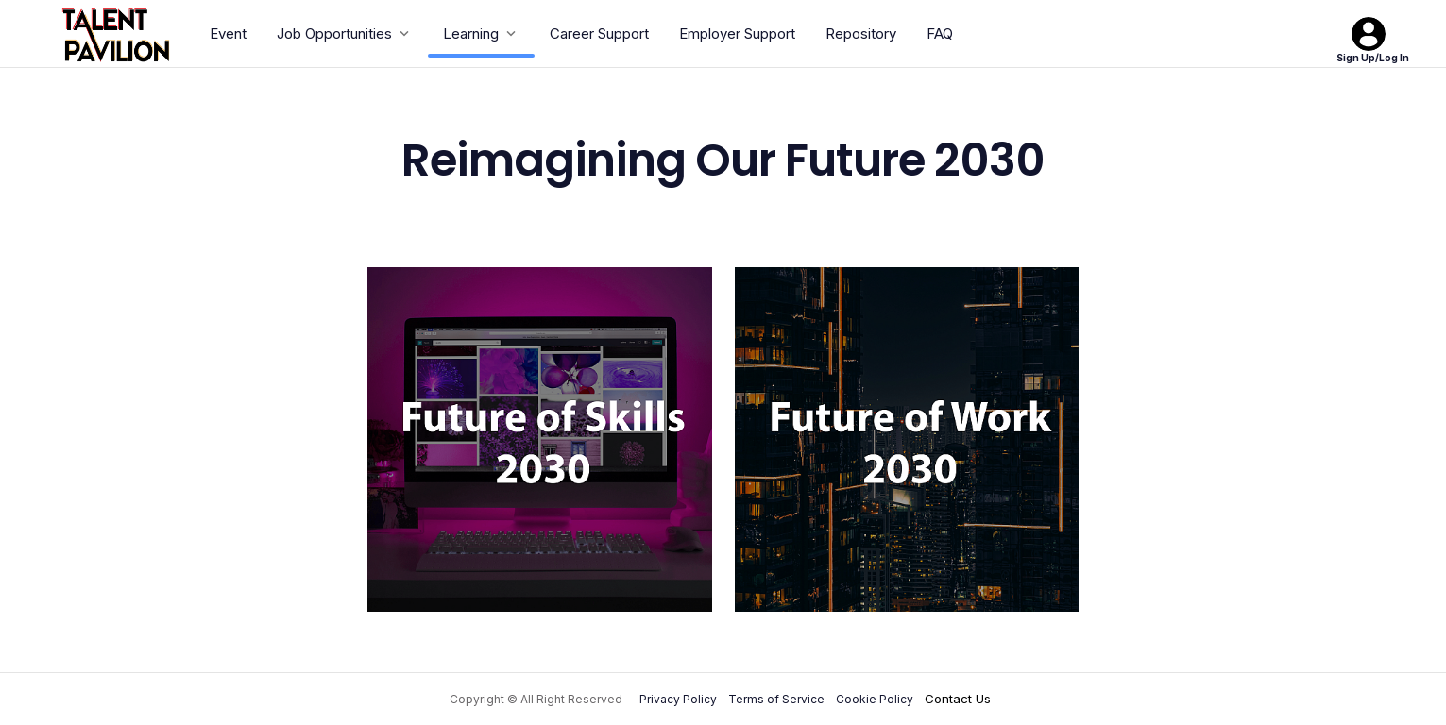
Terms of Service (776, 699)
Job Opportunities (345, 33)
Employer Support (737, 33)
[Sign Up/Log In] (1369, 34)
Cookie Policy (874, 699)
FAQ (940, 33)
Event (228, 33)
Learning (481, 33)
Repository (860, 33)
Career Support (599, 33)
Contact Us (958, 698)
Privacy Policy (678, 699)
